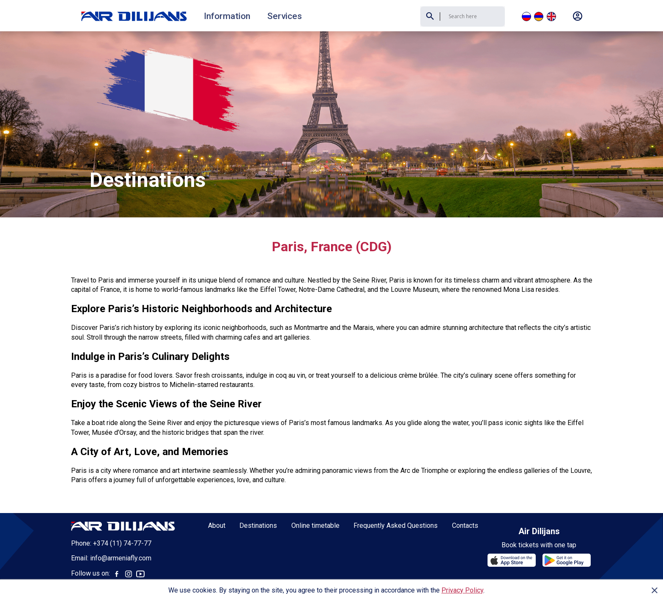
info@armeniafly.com (120, 527)
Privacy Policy (462, 590)
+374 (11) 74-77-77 (122, 512)
